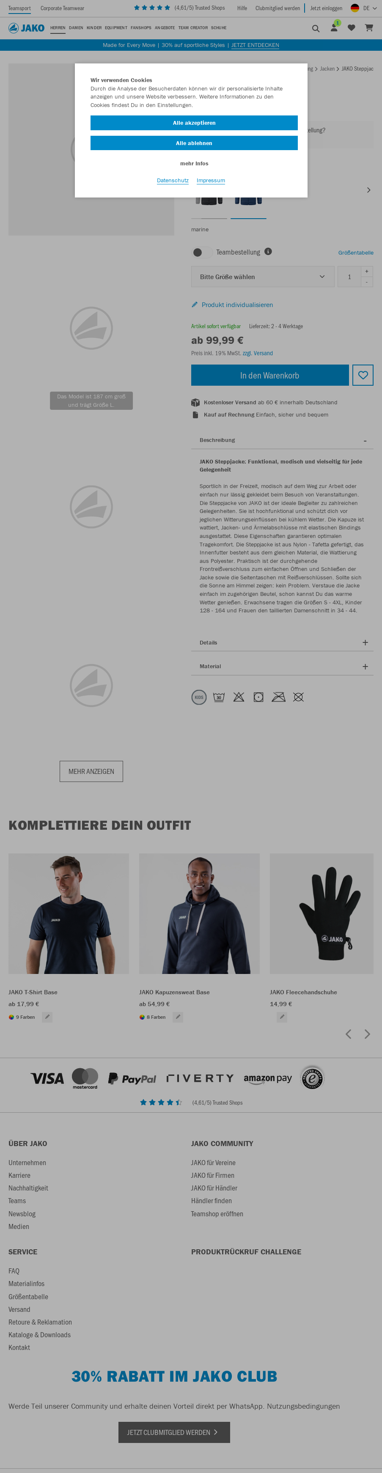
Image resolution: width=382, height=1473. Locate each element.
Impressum (211, 182)
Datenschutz (173, 182)
